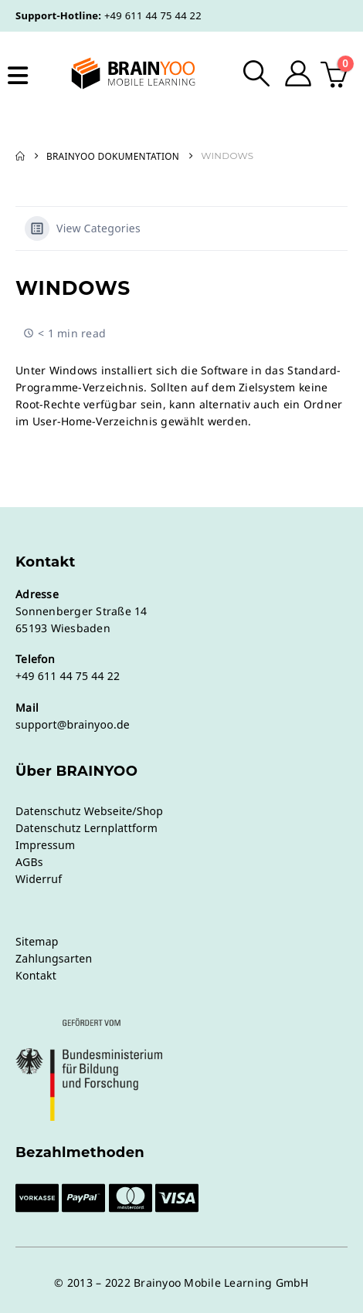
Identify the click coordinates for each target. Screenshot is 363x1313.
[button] (257, 73)
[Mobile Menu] (18, 75)
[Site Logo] (121, 73)
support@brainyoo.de (72, 724)
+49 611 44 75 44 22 (153, 15)
